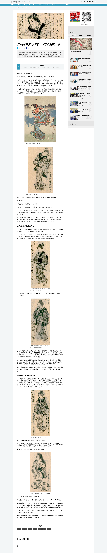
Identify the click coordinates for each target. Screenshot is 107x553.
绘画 (19, 529)
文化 (29, 4)
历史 (19, 48)
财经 (19, 4)
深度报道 (47, 4)
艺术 (33, 48)
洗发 (44, 529)
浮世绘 (24, 529)
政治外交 (13, 4)
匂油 (49, 529)
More (61, 4)
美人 (35, 529)
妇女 (40, 529)
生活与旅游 (40, 4)
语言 (68, 5)
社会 (24, 4)
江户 (30, 529)
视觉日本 (54, 4)
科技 (34, 4)
